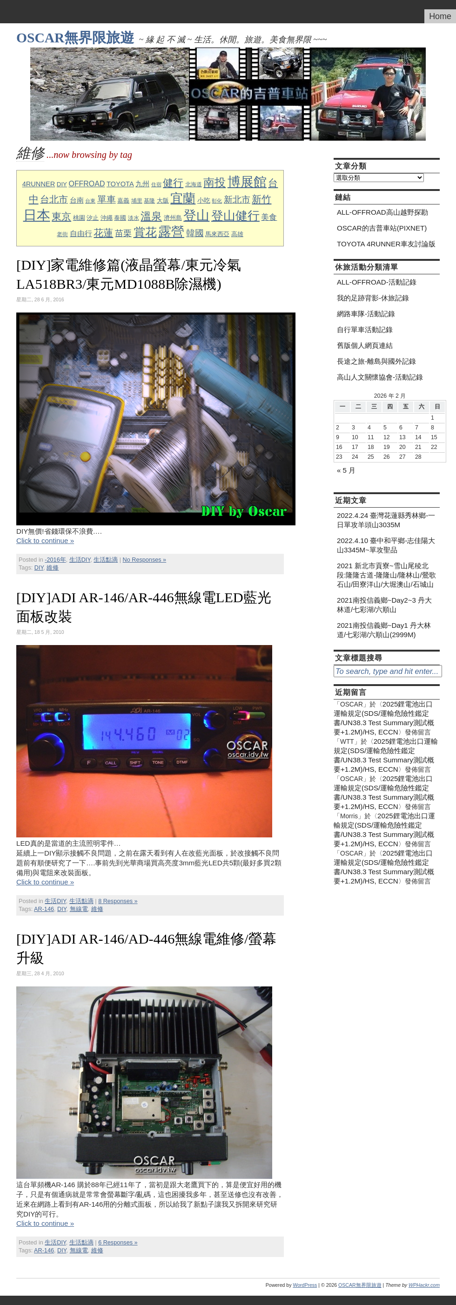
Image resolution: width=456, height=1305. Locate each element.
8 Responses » (117, 901)
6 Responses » (117, 1242)
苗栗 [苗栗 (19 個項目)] (123, 233)
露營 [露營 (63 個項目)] (171, 231)
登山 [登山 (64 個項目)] (196, 215)
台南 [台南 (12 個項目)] (77, 200)
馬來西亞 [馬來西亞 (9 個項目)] (217, 234)
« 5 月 (346, 470)
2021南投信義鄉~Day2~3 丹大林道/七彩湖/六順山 (384, 604)
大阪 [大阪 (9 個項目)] (163, 200)
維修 (53, 567)
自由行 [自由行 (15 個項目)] (81, 233)
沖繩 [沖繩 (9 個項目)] (107, 218)
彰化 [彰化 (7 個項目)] (217, 201)
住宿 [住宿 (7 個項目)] (156, 184)
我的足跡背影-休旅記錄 (373, 298)
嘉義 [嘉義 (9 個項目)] (123, 200)
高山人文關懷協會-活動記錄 (380, 377)
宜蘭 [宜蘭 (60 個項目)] (182, 198)
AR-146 (44, 909)
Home (440, 16)
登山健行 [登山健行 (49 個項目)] (235, 215)
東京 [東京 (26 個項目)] (61, 216)
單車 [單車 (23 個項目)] (106, 199)
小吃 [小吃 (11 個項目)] (203, 200)
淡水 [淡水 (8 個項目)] (133, 218)
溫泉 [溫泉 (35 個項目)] (151, 216)
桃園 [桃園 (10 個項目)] (79, 217)
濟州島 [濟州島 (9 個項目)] (173, 218)
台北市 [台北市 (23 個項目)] (54, 199)
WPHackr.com (424, 1285)
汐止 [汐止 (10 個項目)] (93, 217)
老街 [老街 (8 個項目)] (62, 234)
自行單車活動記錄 (365, 329)
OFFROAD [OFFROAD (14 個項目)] (86, 184)
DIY (38, 567)
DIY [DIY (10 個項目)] (62, 184)
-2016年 (55, 560)
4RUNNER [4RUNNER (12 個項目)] (38, 184)
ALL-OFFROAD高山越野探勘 (382, 212)
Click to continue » (45, 540)
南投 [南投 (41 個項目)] (214, 182)
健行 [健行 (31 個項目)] (173, 183)
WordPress (305, 1285)
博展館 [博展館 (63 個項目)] (247, 182)
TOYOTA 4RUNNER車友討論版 (386, 244)
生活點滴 (106, 560)
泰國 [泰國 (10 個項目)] (120, 217)
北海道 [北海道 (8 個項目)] (193, 184)
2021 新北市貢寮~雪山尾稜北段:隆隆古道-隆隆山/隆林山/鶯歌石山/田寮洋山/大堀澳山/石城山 (386, 575)
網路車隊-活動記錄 (366, 314)
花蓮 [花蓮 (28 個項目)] (103, 232)
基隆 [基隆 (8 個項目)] (149, 200)
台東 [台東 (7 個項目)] (90, 201)
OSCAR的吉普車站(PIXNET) (382, 228)
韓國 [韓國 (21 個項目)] (195, 233)
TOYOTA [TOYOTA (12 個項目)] (120, 184)
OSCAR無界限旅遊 (75, 37)
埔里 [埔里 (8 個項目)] (136, 200)
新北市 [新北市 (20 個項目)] (237, 199)
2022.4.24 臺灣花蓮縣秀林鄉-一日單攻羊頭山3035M (386, 520)
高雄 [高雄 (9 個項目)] (237, 234)
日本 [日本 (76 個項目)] (36, 215)
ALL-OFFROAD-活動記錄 (376, 282)
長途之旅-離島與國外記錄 (376, 361)
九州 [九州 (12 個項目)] (142, 184)
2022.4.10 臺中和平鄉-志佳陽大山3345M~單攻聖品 (386, 545)
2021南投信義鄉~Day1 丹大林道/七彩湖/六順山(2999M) (384, 630)
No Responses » (145, 560)
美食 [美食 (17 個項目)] (269, 217)
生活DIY (79, 560)
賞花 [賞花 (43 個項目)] (145, 232)
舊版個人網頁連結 (365, 345)
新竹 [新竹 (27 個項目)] (261, 199)
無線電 (79, 909)
